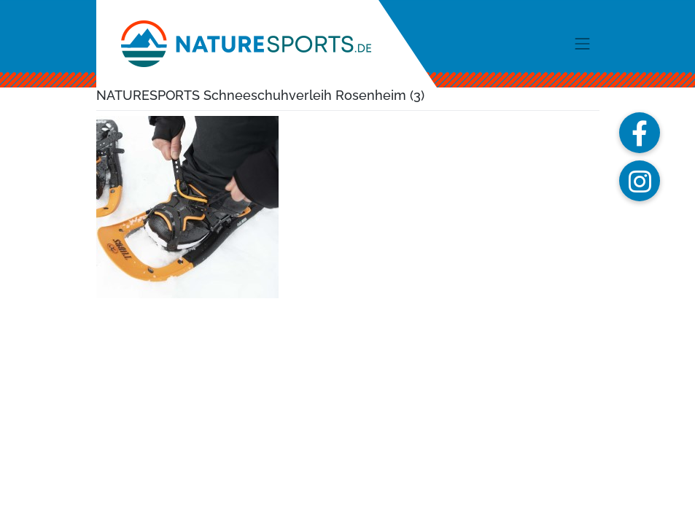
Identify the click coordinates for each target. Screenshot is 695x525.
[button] (639, 132)
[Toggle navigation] (582, 43)
